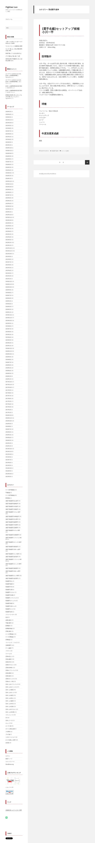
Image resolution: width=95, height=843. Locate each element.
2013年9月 (8, 476)
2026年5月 (8, 111)
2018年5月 (8, 368)
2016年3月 (8, 440)
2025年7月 (8, 131)
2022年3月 (8, 239)
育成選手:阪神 (9, 584)
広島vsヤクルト (9, 665)
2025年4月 (8, 139)
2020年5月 (8, 301)
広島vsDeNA (9, 667)
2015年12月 (9, 448)
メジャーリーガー (10, 614)
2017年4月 (8, 404)
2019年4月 (8, 337)
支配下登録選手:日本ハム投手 (13, 549)
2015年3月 (8, 465)
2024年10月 (9, 153)
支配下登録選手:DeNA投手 (12, 516)
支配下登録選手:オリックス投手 (13, 542)
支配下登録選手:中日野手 (12, 525)
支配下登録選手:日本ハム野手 (13, 571)
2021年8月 (8, 259)
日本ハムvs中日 (9, 703)
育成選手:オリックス (11, 600)
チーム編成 (8, 648)
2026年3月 (8, 117)
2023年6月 (8, 198)
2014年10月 (9, 468)
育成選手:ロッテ (10, 609)
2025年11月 (9, 120)
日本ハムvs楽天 (9, 695)
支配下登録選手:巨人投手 (12, 501)
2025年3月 (8, 142)
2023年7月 (8, 195)
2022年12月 (9, 214)
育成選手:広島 (9, 589)
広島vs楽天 (8, 676)
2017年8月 (8, 393)
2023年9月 (8, 189)
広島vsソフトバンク (11, 670)
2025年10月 (9, 122)
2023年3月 (8, 206)
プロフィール (9, 19)
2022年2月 (8, 242)
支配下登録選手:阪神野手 (12, 522)
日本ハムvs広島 (9, 706)
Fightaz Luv (12, 7)
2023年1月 (8, 212)
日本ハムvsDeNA (10, 712)
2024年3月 (8, 173)
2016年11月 (9, 418)
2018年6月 (8, 365)
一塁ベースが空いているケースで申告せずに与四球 (14, 42)
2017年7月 (8, 395)
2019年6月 (8, 331)
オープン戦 (8, 726)
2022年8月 (8, 226)
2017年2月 (8, 409)
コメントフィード (10, 761)
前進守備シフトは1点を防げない (14, 53)
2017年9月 (8, 390)
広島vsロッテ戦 (9, 681)
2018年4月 (8, 370)
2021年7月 (8, 262)
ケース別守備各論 (10, 495)
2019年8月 (8, 326)
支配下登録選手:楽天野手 (12, 578)
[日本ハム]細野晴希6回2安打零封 (14, 86)
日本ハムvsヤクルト (11, 709)
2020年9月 (8, 290)
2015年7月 (8, 460)
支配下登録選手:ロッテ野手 (12, 575)
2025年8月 (8, 128)
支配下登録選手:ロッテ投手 (12, 554)
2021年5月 (8, 267)
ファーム (8, 653)
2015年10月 (9, 454)
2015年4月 (8, 462)
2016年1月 (8, 446)
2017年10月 (9, 387)
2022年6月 (8, 231)
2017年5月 (8, 401)
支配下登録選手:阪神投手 (12, 503)
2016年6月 (8, 432)
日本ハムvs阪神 (9, 701)
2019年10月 (9, 320)
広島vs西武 (8, 673)
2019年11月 (9, 317)
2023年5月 (8, 200)
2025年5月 (8, 136)
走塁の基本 (8, 620)
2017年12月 (9, 382)
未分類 (7, 743)
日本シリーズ (9, 720)
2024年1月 (8, 178)
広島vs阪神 (8, 659)
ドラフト (8, 651)
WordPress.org (10, 764)
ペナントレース (9, 715)
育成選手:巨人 (9, 581)
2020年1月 (8, 312)
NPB (40, 140)
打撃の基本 (8, 631)
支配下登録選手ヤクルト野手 (13, 530)
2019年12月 (9, 315)
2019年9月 (8, 323)
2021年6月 (8, 265)
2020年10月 (9, 287)
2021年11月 (9, 251)
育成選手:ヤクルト (10, 592)
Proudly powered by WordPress (47, 173)
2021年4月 (8, 270)
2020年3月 (8, 306)
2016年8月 (8, 426)
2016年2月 (8, 443)
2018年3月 (8, 373)
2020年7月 (8, 295)
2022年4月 (8, 237)
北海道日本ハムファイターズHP (14, 810)
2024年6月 (8, 164)
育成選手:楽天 (9, 612)
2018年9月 (8, 357)
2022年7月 (8, 228)
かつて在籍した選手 (11, 740)
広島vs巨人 (8, 656)
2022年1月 (8, 245)
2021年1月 (8, 278)
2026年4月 (8, 114)
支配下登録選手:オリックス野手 (13, 564)
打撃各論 (8, 639)
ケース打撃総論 (9, 637)
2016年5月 (8, 435)
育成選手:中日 (9, 587)
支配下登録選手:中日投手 (12, 506)
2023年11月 (9, 184)
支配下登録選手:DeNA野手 (12, 535)
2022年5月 (8, 234)
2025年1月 (8, 145)
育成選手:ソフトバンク (11, 598)
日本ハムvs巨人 (9, 698)
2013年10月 (9, 473)
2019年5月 (8, 334)
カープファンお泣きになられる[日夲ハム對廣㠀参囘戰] (13, 74)
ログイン (8, 756)
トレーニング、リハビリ (12, 642)
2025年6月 (8, 134)
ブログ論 (8, 734)
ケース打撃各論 (9, 634)
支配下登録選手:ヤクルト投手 (13, 512)
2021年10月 (9, 253)
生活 (7, 617)
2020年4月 (8, 304)
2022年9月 (8, 223)
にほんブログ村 (9, 793)
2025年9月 (8, 125)
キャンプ (8, 723)
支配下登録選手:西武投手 (12, 546)
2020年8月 (8, 292)
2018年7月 (8, 362)
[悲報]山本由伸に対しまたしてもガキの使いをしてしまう (14, 95)
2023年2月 (8, 209)
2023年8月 (8, 192)
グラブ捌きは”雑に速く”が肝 (13, 56)
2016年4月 (8, 437)
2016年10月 (9, 421)
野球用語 (8, 498)
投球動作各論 (9, 628)
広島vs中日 (8, 662)
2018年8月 (8, 359)
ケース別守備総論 (10, 490)
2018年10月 (9, 354)
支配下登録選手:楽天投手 (12, 556)
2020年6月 (8, 298)
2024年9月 (8, 156)
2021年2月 (8, 276)
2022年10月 (9, 220)
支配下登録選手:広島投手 (12, 509)
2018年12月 (9, 348)
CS (6, 717)
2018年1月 (8, 379)
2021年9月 (8, 256)
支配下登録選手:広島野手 (12, 527)
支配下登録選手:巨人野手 (12, 519)
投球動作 (8, 625)
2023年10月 (9, 187)
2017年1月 (8, 412)
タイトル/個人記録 (10, 729)
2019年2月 (8, 343)
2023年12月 (9, 181)
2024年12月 (9, 148)
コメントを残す (65, 151)
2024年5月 (8, 167)
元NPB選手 (8, 645)
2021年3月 (8, 273)
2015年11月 (9, 451)
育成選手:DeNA (9, 595)
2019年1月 (8, 345)
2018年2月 (8, 376)
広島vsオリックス (10, 678)
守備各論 (8, 492)
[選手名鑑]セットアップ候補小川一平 (61, 30)
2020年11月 (9, 284)
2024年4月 (8, 170)
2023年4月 (8, 203)
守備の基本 (8, 623)
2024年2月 (8, 175)
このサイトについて (11, 737)
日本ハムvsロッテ (10, 692)
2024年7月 (8, 162)
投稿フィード (9, 759)
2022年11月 (9, 217)
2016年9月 (8, 423)
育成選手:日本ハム (10, 606)
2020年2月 (8, 309)
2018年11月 (9, 351)
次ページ (87, 162)
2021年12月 (9, 248)
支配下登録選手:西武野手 (12, 568)
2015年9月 (8, 457)
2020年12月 (9, 281)
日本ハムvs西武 (9, 690)
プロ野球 (8, 731)
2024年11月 (9, 150)
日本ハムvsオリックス (11, 687)
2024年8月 (8, 159)
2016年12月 (9, 415)
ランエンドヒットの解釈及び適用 (14, 46)
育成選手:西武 (9, 603)
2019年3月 (8, 340)
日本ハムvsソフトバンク (12, 684)
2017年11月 (9, 384)
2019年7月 (8, 329)
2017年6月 (8, 398)
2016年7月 (8, 429)
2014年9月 (8, 471)
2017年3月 (8, 407)
